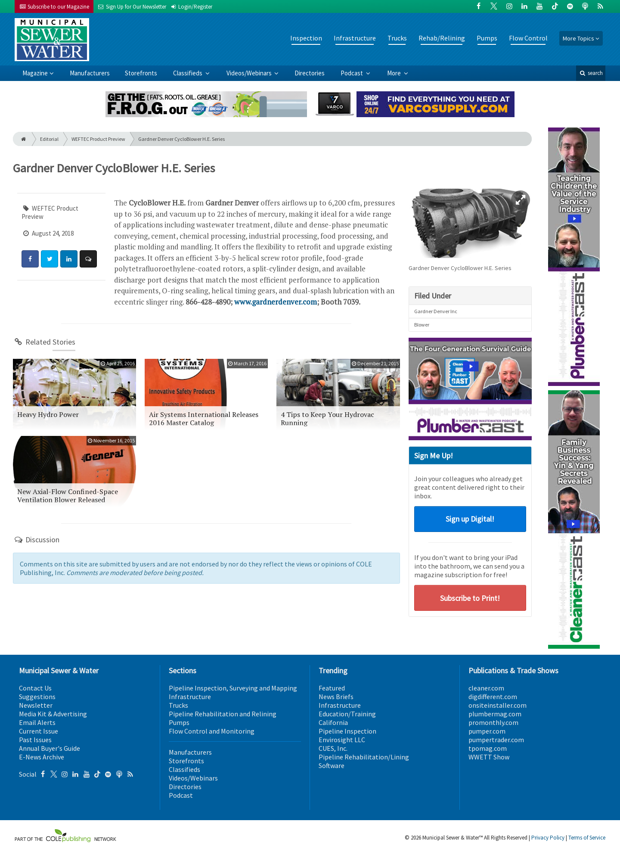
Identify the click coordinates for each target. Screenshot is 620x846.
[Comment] (88, 258)
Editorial (49, 139)
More (394, 73)
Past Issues (35, 739)
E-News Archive (41, 757)
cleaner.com (486, 688)
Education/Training (347, 713)
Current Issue (38, 731)
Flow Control (528, 38)
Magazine (35, 73)
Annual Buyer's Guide (49, 748)
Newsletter (36, 705)
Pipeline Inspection (347, 731)
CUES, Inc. (333, 748)
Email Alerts (37, 722)
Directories (309, 73)
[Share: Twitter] (49, 258)
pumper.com (486, 731)
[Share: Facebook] (30, 258)
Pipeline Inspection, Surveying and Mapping (233, 688)
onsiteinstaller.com (497, 705)
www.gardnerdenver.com (275, 302)
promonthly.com (493, 722)
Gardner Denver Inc (435, 311)
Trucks (397, 38)
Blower (421, 324)
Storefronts (141, 73)
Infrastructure (355, 38)
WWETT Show (488, 757)
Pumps (487, 38)
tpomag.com (487, 748)
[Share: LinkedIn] (69, 258)
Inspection (306, 38)
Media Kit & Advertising (53, 713)
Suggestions (37, 696)
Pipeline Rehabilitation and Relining (222, 713)
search (591, 73)
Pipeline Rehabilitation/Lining (364, 757)
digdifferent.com (492, 696)
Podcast (352, 73)
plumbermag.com (494, 713)
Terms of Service (586, 837)
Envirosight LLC (342, 739)
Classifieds (188, 73)
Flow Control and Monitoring (211, 731)
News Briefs (336, 696)
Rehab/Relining (441, 38)
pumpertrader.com (496, 739)
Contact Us (35, 688)
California (333, 722)
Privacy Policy (547, 837)
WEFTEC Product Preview (98, 139)
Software (331, 765)
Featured (332, 688)
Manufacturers (90, 73)
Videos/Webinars (249, 73)
